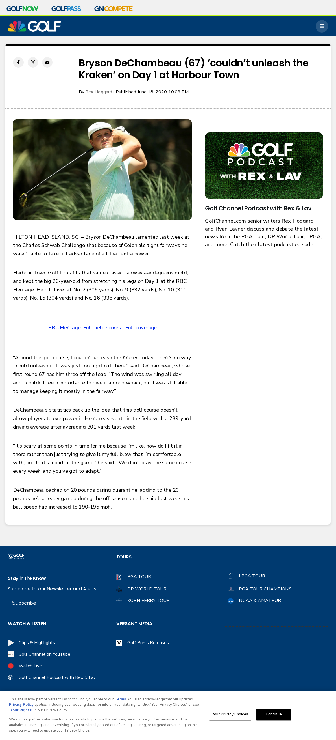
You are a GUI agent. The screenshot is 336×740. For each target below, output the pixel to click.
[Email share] (47, 62)
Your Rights (21, 710)
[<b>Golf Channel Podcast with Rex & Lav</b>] (264, 165)
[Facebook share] (18, 62)
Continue (274, 714)
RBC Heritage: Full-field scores (84, 327)
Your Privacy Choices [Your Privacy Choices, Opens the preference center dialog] (230, 714)
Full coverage (141, 327)
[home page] (34, 26)
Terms (120, 699)
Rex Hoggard (98, 92)
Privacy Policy (21, 705)
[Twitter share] (33, 62)
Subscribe (24, 602)
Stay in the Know (27, 578)
